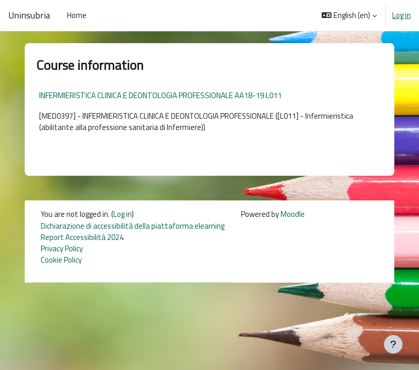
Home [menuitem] (76, 15)
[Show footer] (393, 344)
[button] (349, 15)
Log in (401, 15)
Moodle (293, 214)
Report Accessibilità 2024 (82, 237)
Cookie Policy (61, 260)
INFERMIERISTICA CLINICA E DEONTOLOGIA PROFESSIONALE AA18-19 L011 (160, 95)
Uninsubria (29, 15)
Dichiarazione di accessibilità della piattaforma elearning (132, 226)
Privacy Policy (62, 248)
